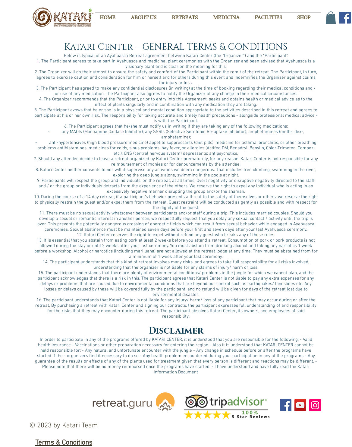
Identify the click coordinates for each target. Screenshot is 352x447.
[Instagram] (315, 405)
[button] (330, 17)
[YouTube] (300, 405)
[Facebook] (345, 18)
